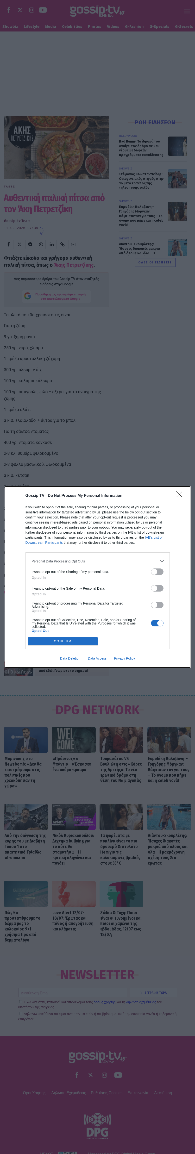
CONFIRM (63, 641)
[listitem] (98, 561)
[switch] (157, 571)
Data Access (97, 658)
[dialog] (97, 577)
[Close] (180, 495)
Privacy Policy (124, 658)
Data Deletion (70, 658)
